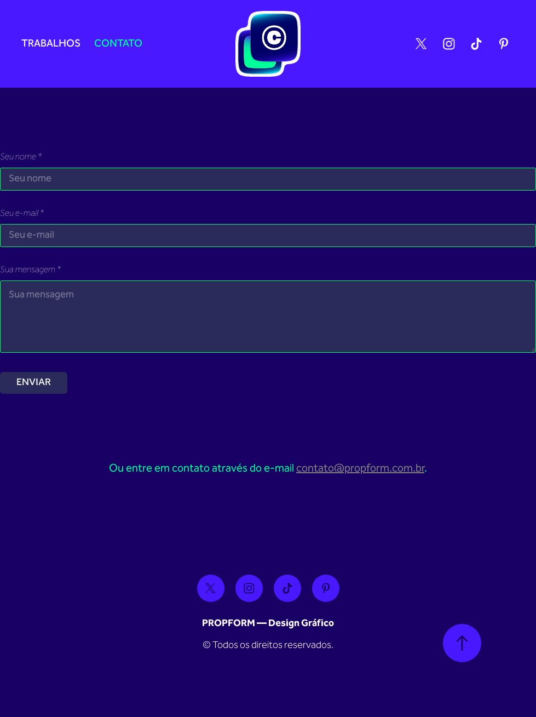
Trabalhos (50, 44)
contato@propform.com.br (360, 469)
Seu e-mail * (22, 214)
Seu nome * (21, 157)
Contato (118, 44)
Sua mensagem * (30, 270)
